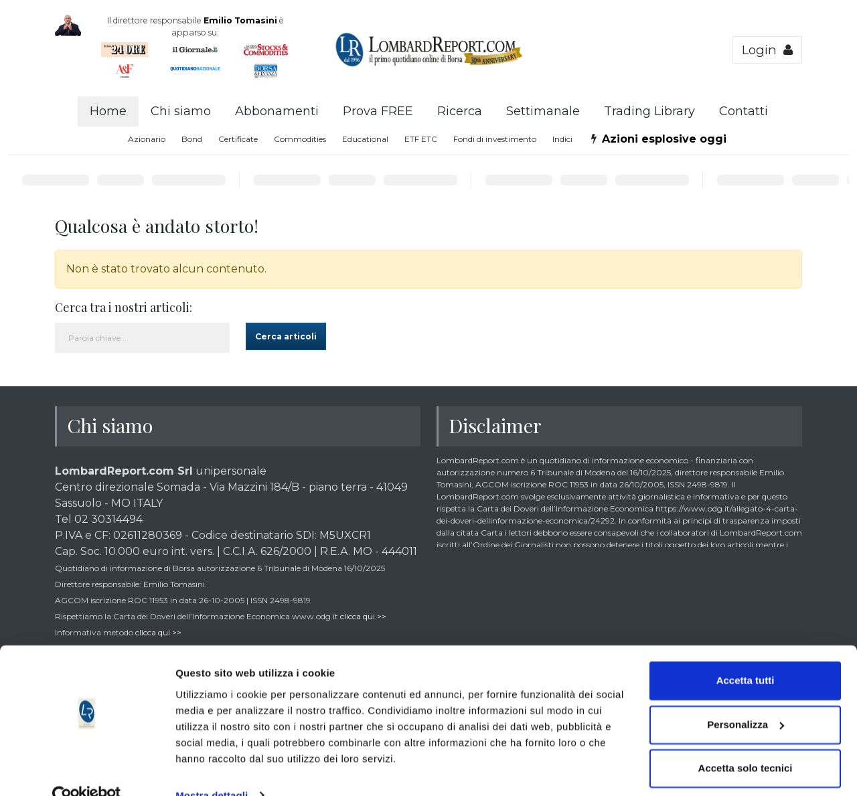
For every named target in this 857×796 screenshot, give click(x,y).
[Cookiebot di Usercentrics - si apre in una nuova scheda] (86, 770)
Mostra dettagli (211, 769)
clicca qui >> (363, 616)
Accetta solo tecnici (745, 742)
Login (767, 50)
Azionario (146, 139)
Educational (365, 139)
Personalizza (745, 698)
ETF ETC (420, 139)
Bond (191, 139)
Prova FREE (378, 111)
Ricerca (459, 111)
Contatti (743, 111)
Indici (562, 139)
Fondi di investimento (494, 139)
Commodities (300, 139)
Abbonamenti (277, 111)
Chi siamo (181, 111)
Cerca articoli (286, 336)
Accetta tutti (745, 655)
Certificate (238, 139)
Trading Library (649, 111)
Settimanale (543, 111)
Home (108, 111)
